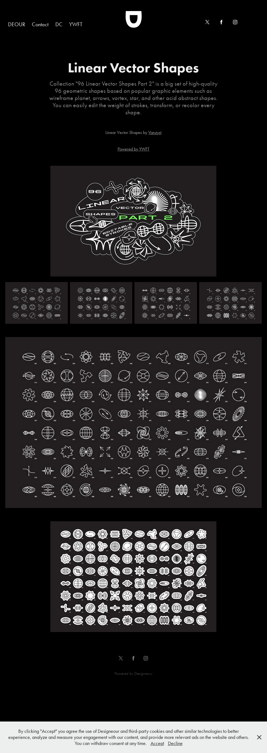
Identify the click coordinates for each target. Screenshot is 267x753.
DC (59, 24)
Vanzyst (154, 132)
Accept (157, 743)
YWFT (75, 24)
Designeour (143, 673)
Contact (40, 24)
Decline (175, 743)
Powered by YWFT (133, 149)
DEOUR (16, 24)
